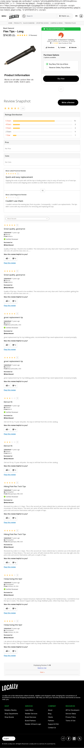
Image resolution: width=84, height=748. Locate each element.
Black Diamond (29, 23)
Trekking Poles (70, 23)
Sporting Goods (42, 23)
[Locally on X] (79, 738)
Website (73, 47)
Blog (49, 713)
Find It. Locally (65, 16)
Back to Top (42, 668)
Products (18, 23)
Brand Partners (30, 721)
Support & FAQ (53, 724)
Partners (51, 721)
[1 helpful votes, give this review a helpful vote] (7, 258)
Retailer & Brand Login (33, 724)
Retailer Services (31, 713)
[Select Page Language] (8, 739)
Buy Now (61, 79)
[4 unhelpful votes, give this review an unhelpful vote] (13, 429)
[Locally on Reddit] (63, 738)
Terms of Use (70, 721)
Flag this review (10, 263)
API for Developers (72, 710)
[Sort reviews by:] (27, 218)
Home (10, 23)
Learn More (29, 710)
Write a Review (68, 102)
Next (42, 672)
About (50, 710)
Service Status (71, 713)
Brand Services (30, 717)
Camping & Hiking (56, 23)
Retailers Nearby (11, 710)
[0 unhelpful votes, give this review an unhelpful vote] (13, 258)
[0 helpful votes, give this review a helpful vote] (7, 301)
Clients (50, 717)
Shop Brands (9, 717)
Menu (4, 16)
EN (76, 16)
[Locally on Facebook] (68, 738)
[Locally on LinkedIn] (74, 738)
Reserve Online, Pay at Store (59, 67)
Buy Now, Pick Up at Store (58, 64)
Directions (50, 47)
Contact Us (52, 728)
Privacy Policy (71, 717)
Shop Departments (11, 713)
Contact (61, 47)
